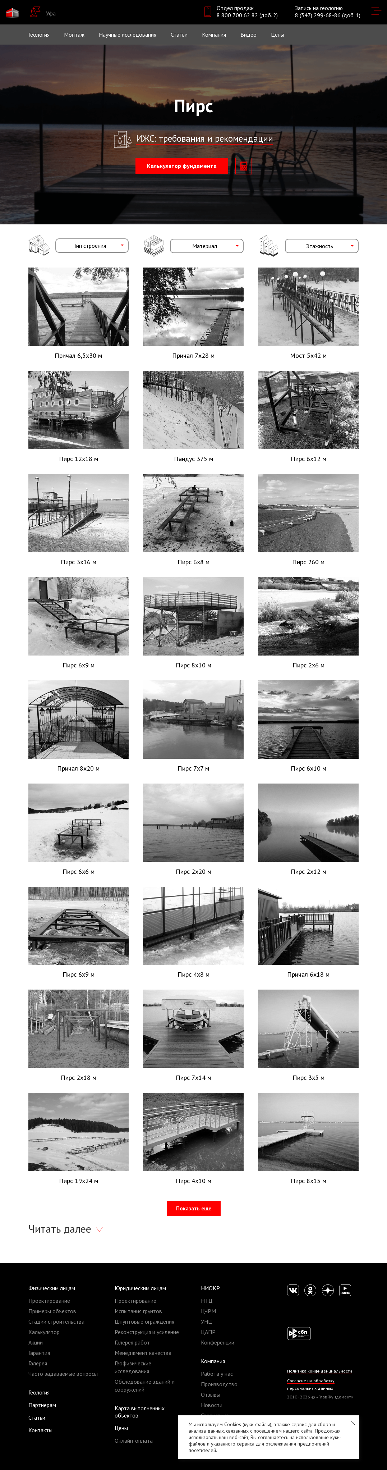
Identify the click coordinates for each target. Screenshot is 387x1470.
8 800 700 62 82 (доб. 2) (247, 15)
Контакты (40, 1430)
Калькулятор (44, 1332)
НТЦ (206, 1300)
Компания (213, 1361)
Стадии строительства (56, 1321)
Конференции (217, 1342)
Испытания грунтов (138, 1311)
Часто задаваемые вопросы (63, 1373)
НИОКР (210, 1288)
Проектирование (49, 1300)
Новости (211, 1405)
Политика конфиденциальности (319, 1371)
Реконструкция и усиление (147, 1332)
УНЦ (206, 1321)
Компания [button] (214, 34)
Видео (248, 34)
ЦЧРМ (208, 1311)
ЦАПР (208, 1332)
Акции (35, 1342)
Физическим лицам (51, 1288)
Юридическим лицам (140, 1288)
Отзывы (210, 1394)
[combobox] (92, 245)
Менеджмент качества (143, 1352)
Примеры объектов (52, 1311)
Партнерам (42, 1405)
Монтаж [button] (74, 34)
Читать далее (61, 1229)
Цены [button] (277, 34)
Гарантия (39, 1352)
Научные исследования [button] (127, 34)
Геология (39, 34)
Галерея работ (132, 1342)
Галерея (37, 1363)
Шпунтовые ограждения (144, 1321)
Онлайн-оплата (134, 1440)
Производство (219, 1384)
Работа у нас (217, 1373)
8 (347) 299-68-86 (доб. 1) (327, 15)
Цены (121, 1428)
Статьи (179, 34)
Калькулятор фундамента (182, 165)
